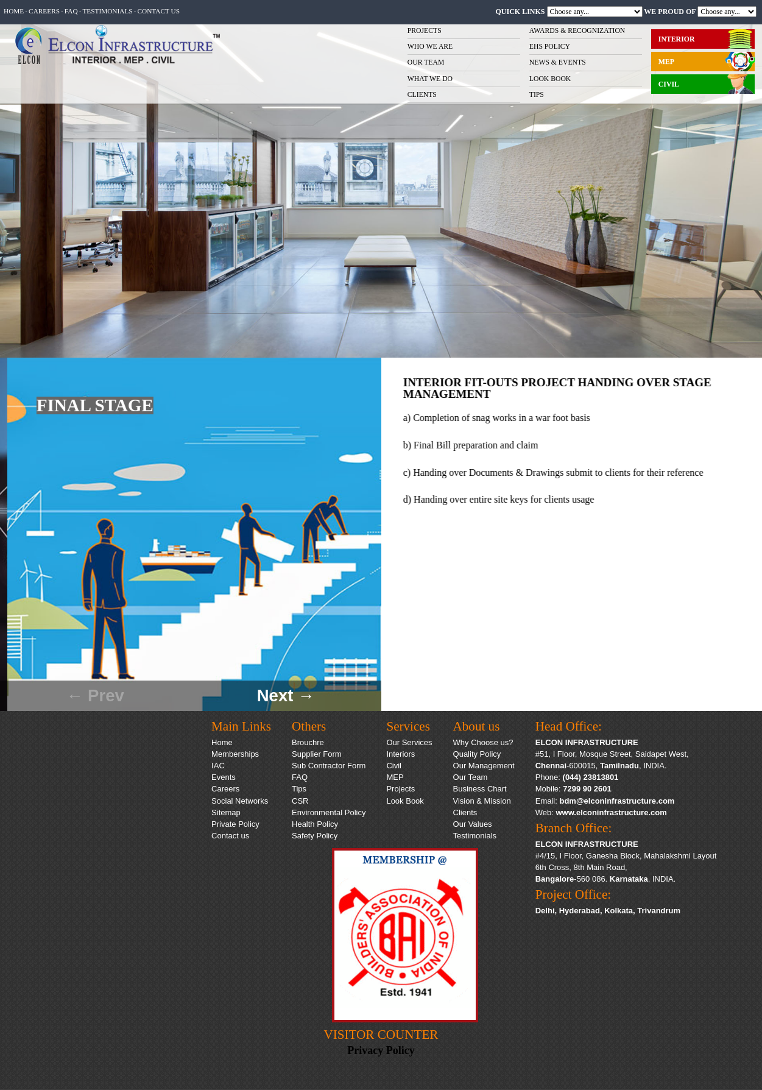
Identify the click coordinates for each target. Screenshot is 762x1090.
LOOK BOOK (550, 79)
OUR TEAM (426, 62)
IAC (218, 765)
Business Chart (480, 788)
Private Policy (235, 824)
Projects (400, 788)
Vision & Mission (482, 800)
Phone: (577, 777)
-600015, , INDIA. (601, 765)
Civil (393, 765)
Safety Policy (314, 835)
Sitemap (226, 812)
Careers (44, 11)
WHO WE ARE (430, 47)
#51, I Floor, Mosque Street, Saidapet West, (612, 754)
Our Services (409, 742)
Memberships (235, 754)
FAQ (71, 11)
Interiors (400, 754)
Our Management (484, 765)
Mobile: (573, 788)
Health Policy (315, 824)
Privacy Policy (380, 1050)
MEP (394, 777)
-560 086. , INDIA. (605, 878)
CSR (300, 800)
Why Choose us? (483, 742)
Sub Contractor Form (328, 765)
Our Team (470, 777)
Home (14, 11)
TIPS (536, 95)
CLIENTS (422, 95)
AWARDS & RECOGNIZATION (577, 31)
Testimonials (107, 11)
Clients (465, 812)
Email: (605, 800)
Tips (299, 788)
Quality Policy (477, 754)
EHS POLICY (549, 47)
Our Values (472, 824)
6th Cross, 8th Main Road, (581, 867)
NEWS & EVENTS (557, 62)
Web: (601, 812)
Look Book (404, 800)
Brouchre (308, 742)
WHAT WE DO (430, 79)
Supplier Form (317, 754)
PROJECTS (424, 31)
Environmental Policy (328, 812)
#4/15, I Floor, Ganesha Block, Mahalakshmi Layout (626, 855)
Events (223, 777)
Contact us (158, 11)
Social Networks (239, 800)
